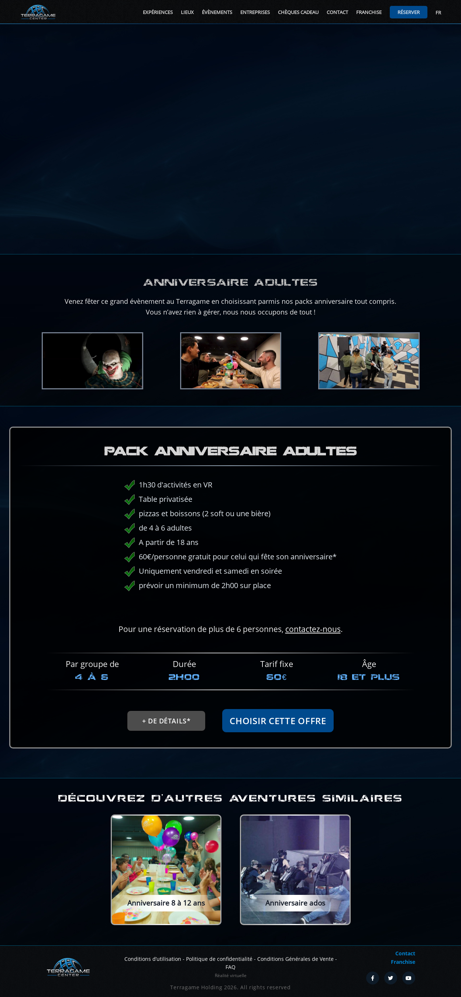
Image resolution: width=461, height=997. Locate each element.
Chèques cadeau (298, 12)
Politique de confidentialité (219, 958)
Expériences (158, 12)
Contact (337, 12)
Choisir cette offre (240, 714)
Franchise (369, 12)
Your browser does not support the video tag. (230, 139)
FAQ (230, 966)
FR (438, 12)
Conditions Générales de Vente (295, 958)
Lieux (187, 12)
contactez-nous (247, 625)
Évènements (217, 12)
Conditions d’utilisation (152, 958)
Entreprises (255, 12)
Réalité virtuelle (231, 975)
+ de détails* (214, 731)
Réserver (409, 12)
